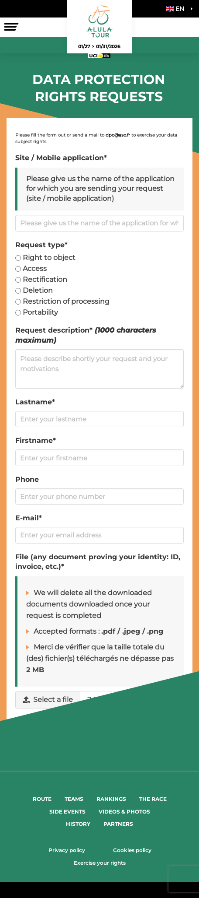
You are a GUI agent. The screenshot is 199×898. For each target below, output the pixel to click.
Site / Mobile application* (61, 158)
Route (42, 799)
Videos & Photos (124, 811)
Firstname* (35, 440)
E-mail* (28, 518)
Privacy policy (66, 850)
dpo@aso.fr (118, 135)
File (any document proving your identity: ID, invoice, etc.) (97, 562)
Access (31, 268)
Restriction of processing (62, 301)
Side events (67, 811)
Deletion (34, 290)
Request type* (41, 245)
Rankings (111, 799)
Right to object (45, 257)
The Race (153, 799)
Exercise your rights (100, 862)
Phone (27, 479)
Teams (74, 799)
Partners (118, 824)
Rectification (41, 279)
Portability (36, 312)
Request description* (85, 335)
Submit (100, 739)
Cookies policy (132, 850)
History (78, 824)
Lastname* (35, 402)
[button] (177, 9)
